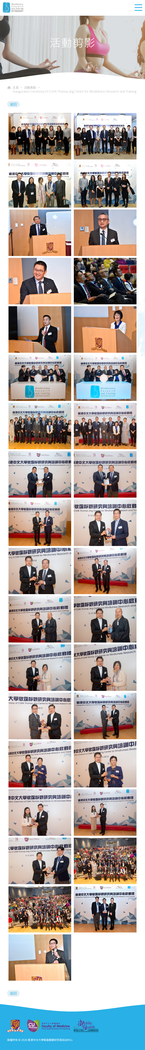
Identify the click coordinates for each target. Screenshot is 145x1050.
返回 (13, 104)
